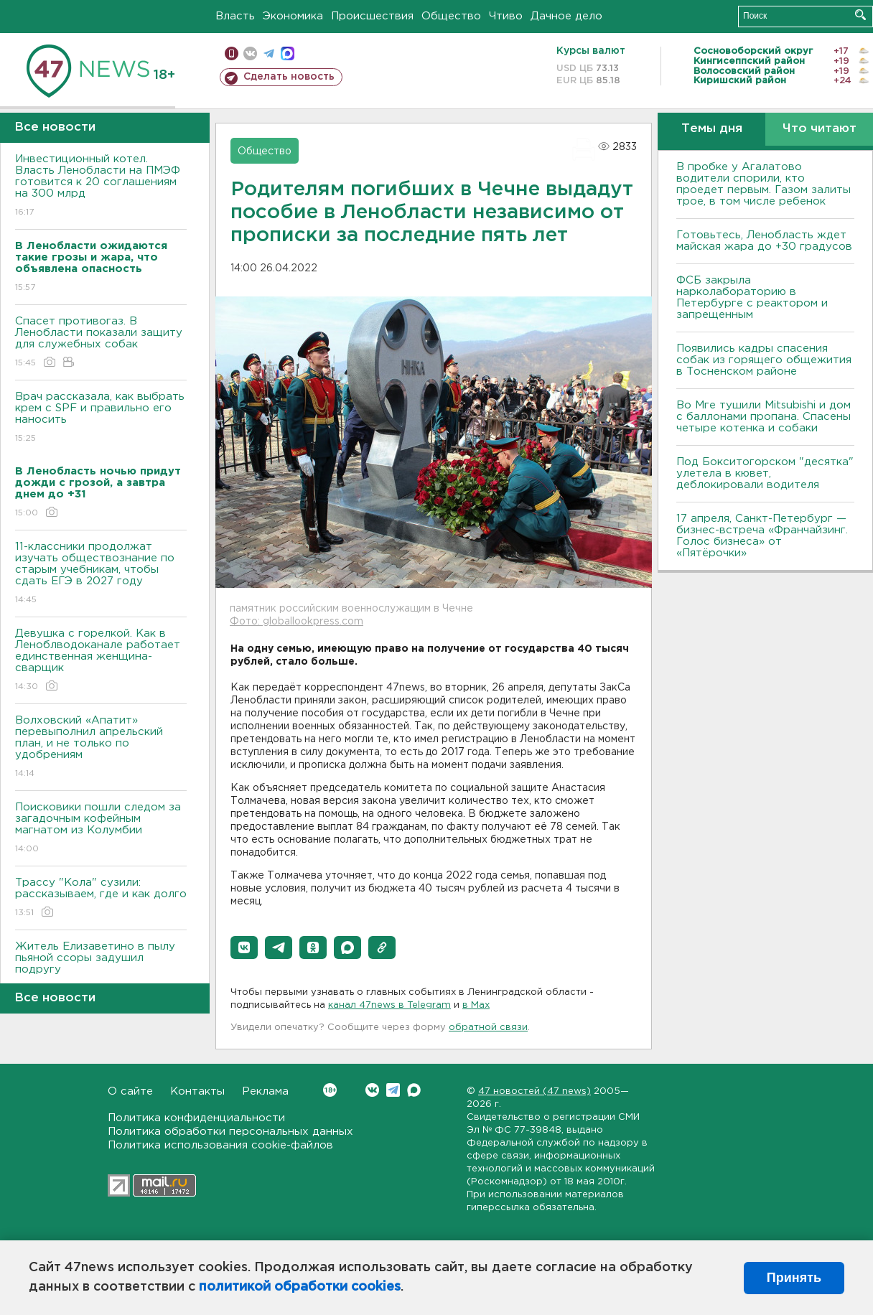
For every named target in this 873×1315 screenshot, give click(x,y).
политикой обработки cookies (300, 1287)
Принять (794, 1277)
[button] (244, 947)
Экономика (293, 16)
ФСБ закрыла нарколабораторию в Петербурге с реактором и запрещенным (752, 297)
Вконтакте (330, 1090)
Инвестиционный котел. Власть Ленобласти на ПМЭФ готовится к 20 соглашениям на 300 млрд (101, 186)
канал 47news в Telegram (389, 1005)
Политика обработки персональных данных (230, 1131)
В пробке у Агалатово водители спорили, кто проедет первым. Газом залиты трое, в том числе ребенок (763, 184)
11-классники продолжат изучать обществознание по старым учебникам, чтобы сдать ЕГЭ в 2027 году (101, 574)
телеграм (269, 53)
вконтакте (250, 53)
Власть (235, 16)
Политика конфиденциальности (196, 1118)
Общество (451, 16)
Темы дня (711, 128)
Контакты (197, 1091)
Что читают (819, 128)
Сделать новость (289, 76)
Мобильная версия (231, 53)
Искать (860, 14)
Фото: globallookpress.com (296, 621)
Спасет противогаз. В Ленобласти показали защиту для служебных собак (101, 343)
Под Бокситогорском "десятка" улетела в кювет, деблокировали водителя (765, 473)
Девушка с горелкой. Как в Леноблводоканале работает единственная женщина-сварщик (101, 661)
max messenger (287, 53)
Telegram (393, 1090)
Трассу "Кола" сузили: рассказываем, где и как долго (101, 898)
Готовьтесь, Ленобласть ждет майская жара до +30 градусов (764, 240)
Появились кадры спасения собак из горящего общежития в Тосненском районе (763, 360)
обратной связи (488, 1027)
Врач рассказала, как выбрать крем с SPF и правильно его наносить (101, 418)
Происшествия (372, 16)
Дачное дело (566, 16)
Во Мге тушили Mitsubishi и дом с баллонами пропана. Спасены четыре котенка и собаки (763, 417)
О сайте (130, 1091)
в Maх (476, 1005)
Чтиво (506, 16)
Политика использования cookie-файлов (220, 1145)
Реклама (265, 1091)
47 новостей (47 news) (534, 1091)
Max (414, 1090)
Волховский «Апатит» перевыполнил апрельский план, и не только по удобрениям (101, 748)
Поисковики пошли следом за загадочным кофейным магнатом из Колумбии (101, 828)
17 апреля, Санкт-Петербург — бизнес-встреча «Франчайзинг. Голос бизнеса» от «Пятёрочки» (762, 536)
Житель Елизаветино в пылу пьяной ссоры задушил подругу (101, 968)
